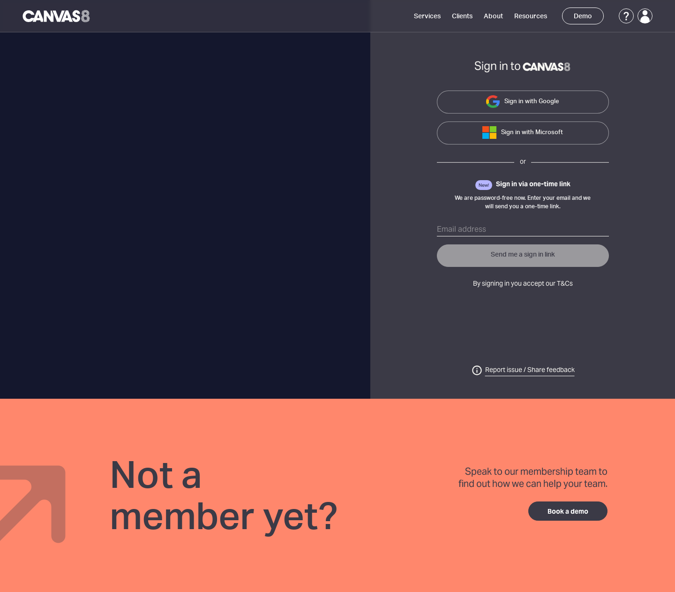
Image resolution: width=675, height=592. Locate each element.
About (493, 16)
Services (427, 16)
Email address (461, 229)
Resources (530, 16)
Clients (462, 16)
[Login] (645, 15)
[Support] (626, 15)
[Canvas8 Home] (56, 16)
